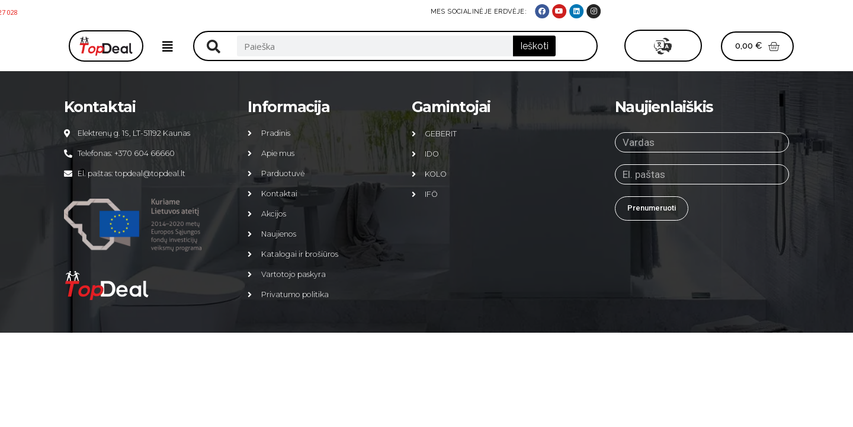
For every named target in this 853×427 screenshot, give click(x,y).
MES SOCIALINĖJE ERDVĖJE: (671, 11)
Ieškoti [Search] (534, 46)
